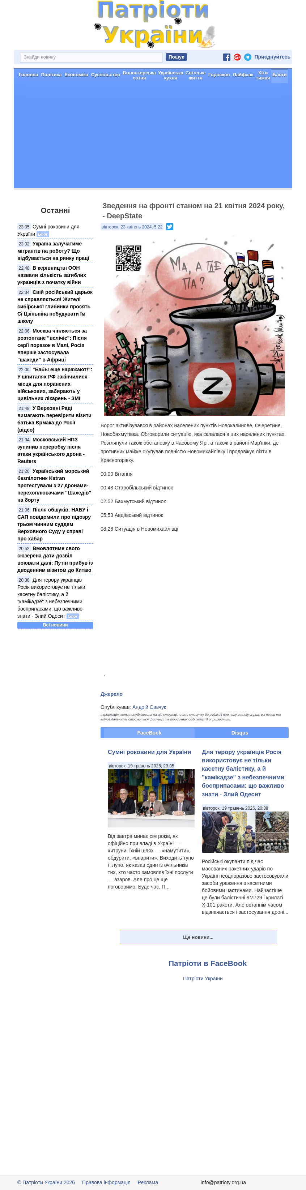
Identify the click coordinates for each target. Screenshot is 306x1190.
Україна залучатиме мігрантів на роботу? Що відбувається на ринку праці (53, 251)
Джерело (112, 694)
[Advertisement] (153, 137)
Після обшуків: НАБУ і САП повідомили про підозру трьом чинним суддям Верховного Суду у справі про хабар (54, 524)
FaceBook (149, 733)
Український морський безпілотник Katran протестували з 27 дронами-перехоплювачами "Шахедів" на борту (54, 485)
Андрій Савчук (149, 707)
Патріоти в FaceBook (208, 963)
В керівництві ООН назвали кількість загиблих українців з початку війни (51, 275)
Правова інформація (106, 1182)
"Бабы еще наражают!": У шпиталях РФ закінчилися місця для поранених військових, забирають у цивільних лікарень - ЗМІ (54, 384)
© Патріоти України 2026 (46, 1182)
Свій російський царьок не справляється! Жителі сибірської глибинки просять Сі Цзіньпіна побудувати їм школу (55, 306)
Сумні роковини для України (149, 752)
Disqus (239, 733)
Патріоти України (203, 978)
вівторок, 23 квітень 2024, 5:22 (132, 227)
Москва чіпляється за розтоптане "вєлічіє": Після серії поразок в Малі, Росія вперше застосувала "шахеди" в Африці (52, 345)
